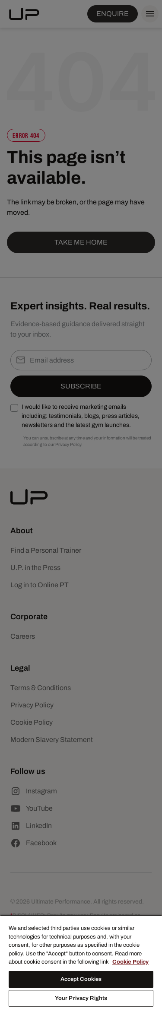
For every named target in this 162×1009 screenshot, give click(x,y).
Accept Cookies (81, 979)
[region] (81, 962)
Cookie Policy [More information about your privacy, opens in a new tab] (130, 962)
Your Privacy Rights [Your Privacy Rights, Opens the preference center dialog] (81, 998)
